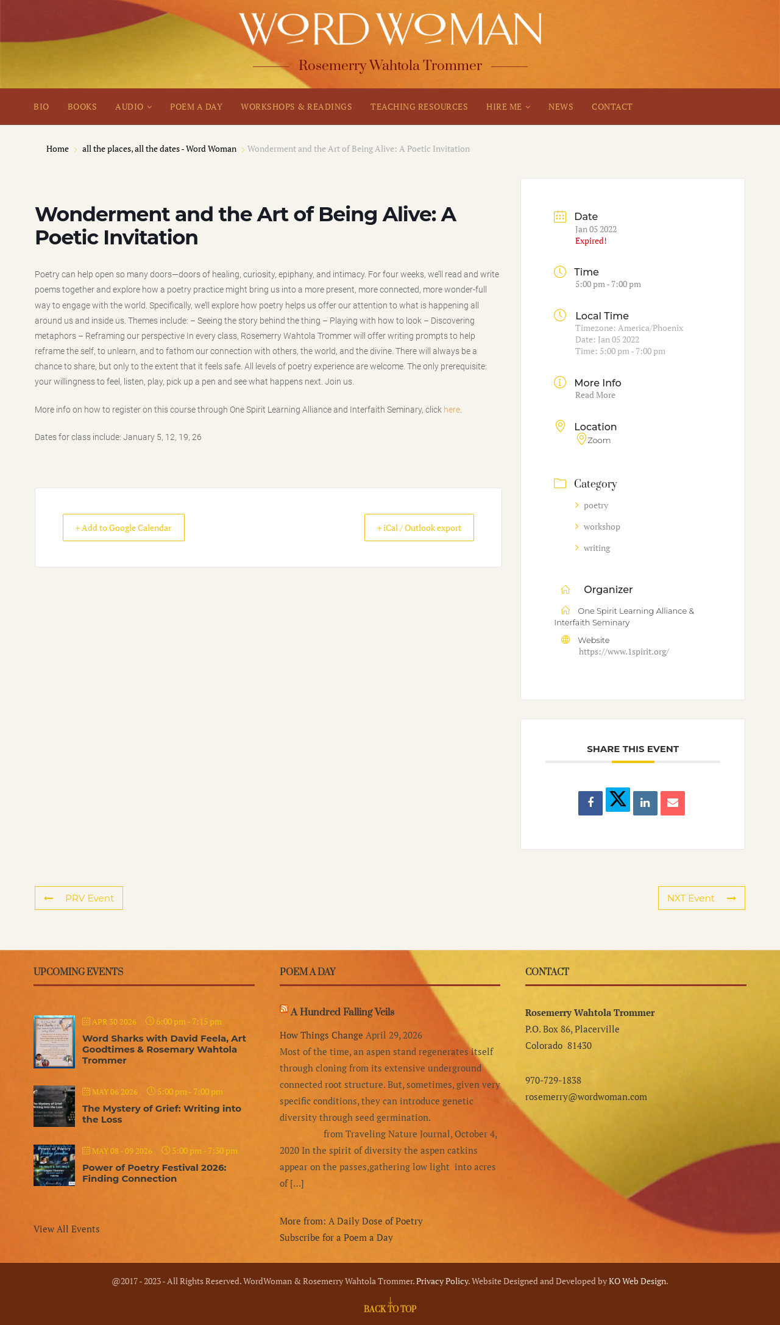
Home (58, 148)
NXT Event (702, 898)
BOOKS (83, 106)
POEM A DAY (196, 106)
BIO (41, 106)
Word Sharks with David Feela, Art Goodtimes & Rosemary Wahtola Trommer (164, 1049)
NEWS (560, 106)
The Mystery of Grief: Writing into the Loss (161, 1114)
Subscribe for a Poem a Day (336, 1237)
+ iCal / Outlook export (408, 528)
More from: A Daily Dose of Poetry (351, 1221)
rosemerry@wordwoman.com (586, 1096)
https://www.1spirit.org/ (624, 651)
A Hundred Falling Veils (342, 1012)
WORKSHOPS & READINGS (296, 106)
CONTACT (612, 106)
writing (592, 547)
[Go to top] (390, 1308)
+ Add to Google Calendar (133, 528)
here (452, 409)
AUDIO (129, 106)
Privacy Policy (442, 1281)
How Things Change (321, 1035)
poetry (591, 505)
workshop (597, 526)
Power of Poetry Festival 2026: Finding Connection (154, 1173)
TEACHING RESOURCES (419, 106)
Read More (595, 394)
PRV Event (78, 898)
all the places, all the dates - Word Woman (159, 148)
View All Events (67, 1229)
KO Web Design (637, 1281)
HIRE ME (504, 106)
